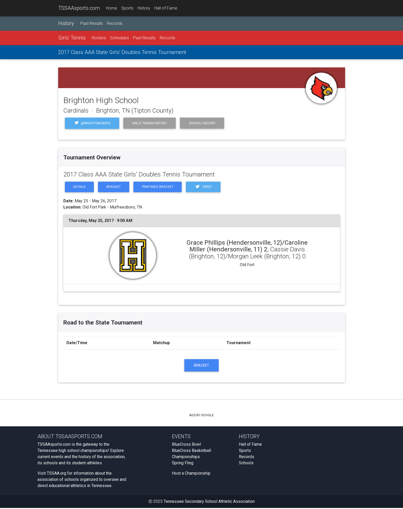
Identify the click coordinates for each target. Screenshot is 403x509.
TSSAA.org (56, 474)
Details (80, 187)
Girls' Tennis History (149, 123)
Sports (127, 8)
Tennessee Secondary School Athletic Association (209, 502)
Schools (246, 463)
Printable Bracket (160, 187)
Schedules (119, 38)
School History (202, 123)
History (144, 8)
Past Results (91, 23)
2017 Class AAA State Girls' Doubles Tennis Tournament (122, 52)
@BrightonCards (92, 123)
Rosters (99, 38)
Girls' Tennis (72, 38)
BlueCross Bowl (186, 445)
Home (111, 8)
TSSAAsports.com (79, 8)
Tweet (206, 187)
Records (115, 23)
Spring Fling (182, 463)
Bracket (115, 187)
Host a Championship (191, 474)
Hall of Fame (165, 8)
